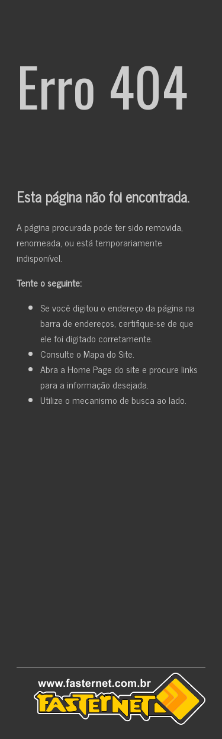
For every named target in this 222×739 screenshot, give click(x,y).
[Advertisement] (111, 540)
